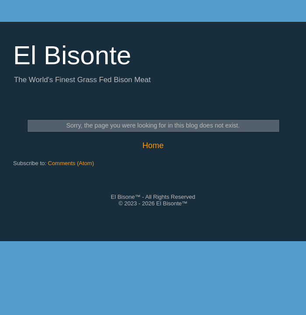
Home (153, 145)
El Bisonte (72, 55)
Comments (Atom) (71, 163)
